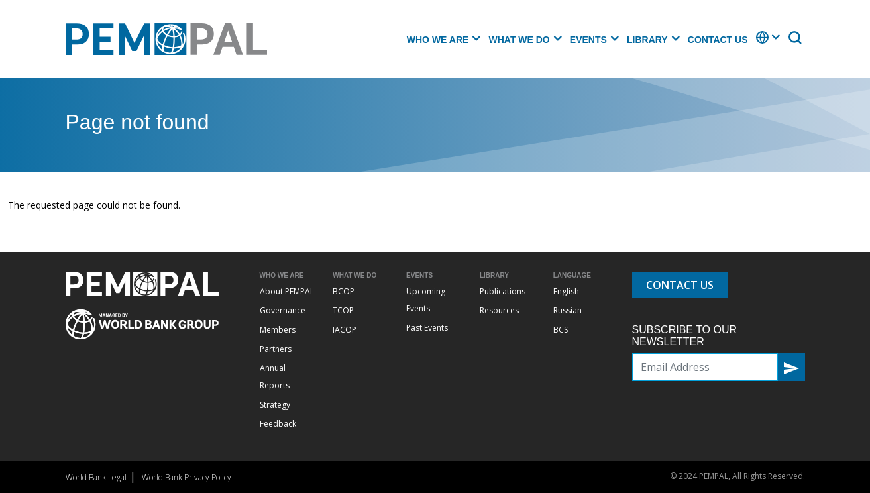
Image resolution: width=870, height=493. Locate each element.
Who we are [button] (438, 39)
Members (278, 329)
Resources (499, 310)
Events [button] (588, 39)
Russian (567, 310)
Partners (276, 349)
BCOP (343, 291)
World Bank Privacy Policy (186, 477)
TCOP (343, 310)
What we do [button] (518, 39)
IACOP (344, 329)
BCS (560, 329)
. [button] (757, 44)
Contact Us (718, 39)
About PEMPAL (287, 291)
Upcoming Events (425, 300)
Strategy (275, 404)
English (566, 291)
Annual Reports (275, 376)
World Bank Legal (96, 477)
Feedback (278, 423)
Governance (282, 310)
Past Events (427, 327)
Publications (502, 291)
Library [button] (647, 39)
